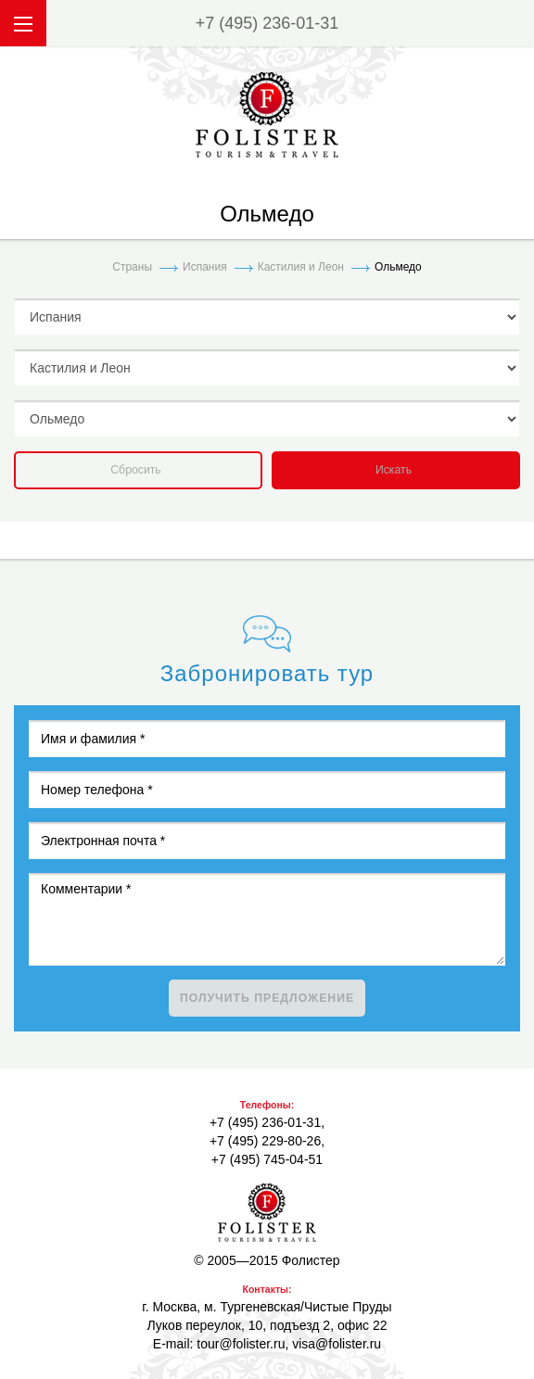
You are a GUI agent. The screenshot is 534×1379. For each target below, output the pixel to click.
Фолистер (267, 1212)
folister (267, 115)
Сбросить (135, 469)
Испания (205, 266)
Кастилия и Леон (301, 266)
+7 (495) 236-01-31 (267, 23)
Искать (393, 469)
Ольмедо (398, 266)
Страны (132, 266)
